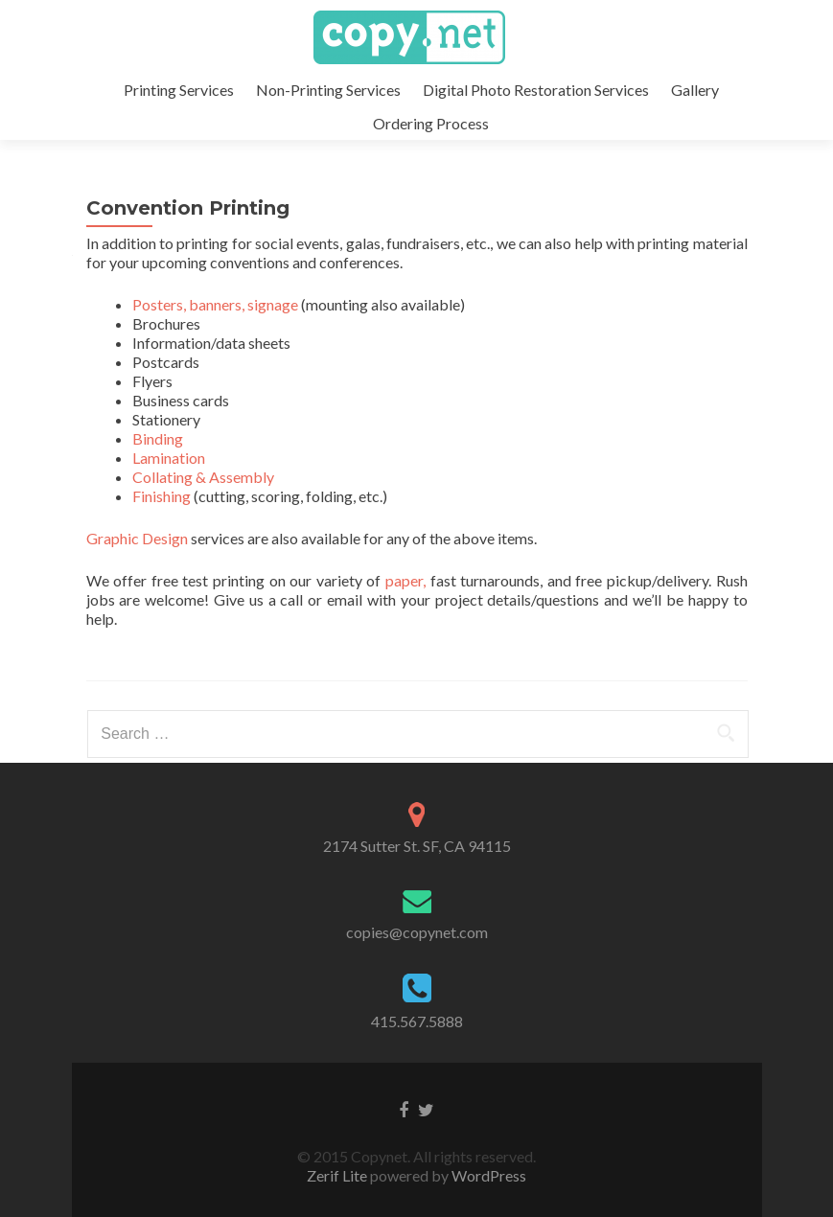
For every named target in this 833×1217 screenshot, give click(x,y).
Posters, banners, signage (215, 304)
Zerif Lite (338, 1175)
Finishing (161, 496)
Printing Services (179, 89)
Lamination (168, 457)
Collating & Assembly (203, 477)
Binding (157, 438)
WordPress (487, 1175)
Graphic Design (137, 538)
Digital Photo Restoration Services (536, 89)
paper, (405, 580)
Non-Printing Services (328, 89)
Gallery (695, 89)
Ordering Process (431, 123)
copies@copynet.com (417, 932)
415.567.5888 (417, 1021)
